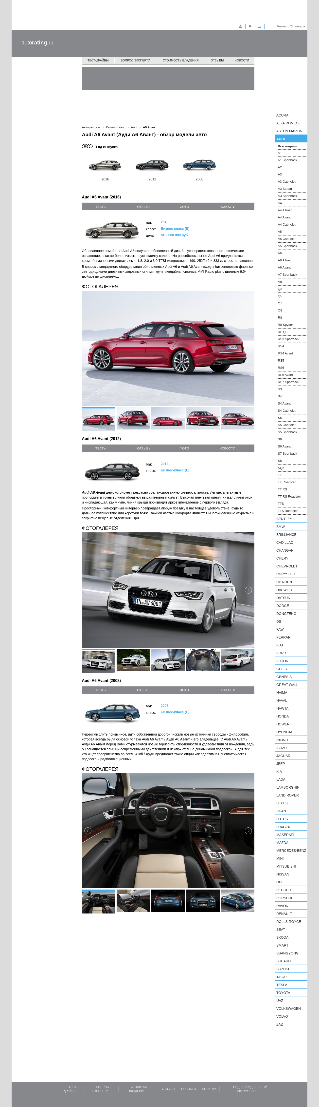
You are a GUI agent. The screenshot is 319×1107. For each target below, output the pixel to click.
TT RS (282, 489)
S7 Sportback (287, 453)
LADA (280, 779)
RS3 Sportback (288, 339)
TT (280, 475)
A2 (280, 167)
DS (278, 621)
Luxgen (283, 827)
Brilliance (286, 535)
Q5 (280, 296)
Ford (281, 653)
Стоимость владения (180, 60)
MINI (280, 858)
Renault (284, 914)
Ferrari (283, 637)
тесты (100, 207)
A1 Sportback (287, 160)
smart (282, 945)
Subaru (283, 961)
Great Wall (287, 685)
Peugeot (284, 890)
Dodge (282, 606)
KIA (279, 772)
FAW (280, 629)
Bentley (284, 519)
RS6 (281, 367)
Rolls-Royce (288, 922)
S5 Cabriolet (287, 425)
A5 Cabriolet (287, 239)
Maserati (285, 835)
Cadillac (284, 542)
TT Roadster (287, 482)
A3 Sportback (287, 196)
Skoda (282, 937)
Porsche (284, 898)
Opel (280, 882)
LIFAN (281, 811)
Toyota (283, 993)
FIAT (280, 645)
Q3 (280, 289)
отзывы (144, 207)
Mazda (282, 843)
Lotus (282, 819)
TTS (281, 503)
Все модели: (288, 146)
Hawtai (282, 708)
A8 (280, 282)
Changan (285, 550)
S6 (280, 439)
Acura (282, 115)
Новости (241, 60)
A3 (280, 174)
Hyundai (284, 732)
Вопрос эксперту (135, 60)
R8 (280, 317)
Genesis (284, 677)
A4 (280, 203)
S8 (280, 461)
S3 (280, 389)
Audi (280, 139)
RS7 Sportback (288, 382)
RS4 (281, 346)
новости (227, 207)
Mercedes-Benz (291, 851)
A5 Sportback (287, 246)
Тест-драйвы (98, 60)
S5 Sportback (287, 432)
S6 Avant (284, 446)
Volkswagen (288, 1008)
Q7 (280, 303)
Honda (282, 716)
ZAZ (279, 1024)
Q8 (280, 310)
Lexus (282, 803)
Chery (282, 558)
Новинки (209, 1089)
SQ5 (281, 468)
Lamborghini (288, 787)
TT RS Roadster (289, 496)
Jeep (280, 764)
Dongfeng (286, 614)
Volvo (282, 1016)
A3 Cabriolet (287, 181)
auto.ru (37, 42)
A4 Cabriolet (287, 224)
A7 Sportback (287, 274)
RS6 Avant (285, 375)
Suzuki (282, 969)
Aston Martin (289, 131)
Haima (281, 693)
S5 (280, 418)
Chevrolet (287, 566)
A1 (280, 153)
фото (184, 207)
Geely (282, 669)
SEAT (280, 930)
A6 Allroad (285, 260)
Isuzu (281, 748)
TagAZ (282, 977)
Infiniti (282, 740)
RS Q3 (282, 332)
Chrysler (285, 574)
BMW (280, 527)
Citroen (284, 582)
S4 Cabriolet (287, 410)
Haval (281, 700)
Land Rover (287, 795)
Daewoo (284, 590)
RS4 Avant (285, 353)
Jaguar (283, 756)
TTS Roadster (288, 511)
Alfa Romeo (287, 123)
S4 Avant (284, 403)
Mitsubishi (286, 866)
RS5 (281, 360)
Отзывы (217, 60)
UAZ (279, 1001)
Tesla (281, 985)
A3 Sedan (285, 189)
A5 (280, 231)
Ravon (282, 906)
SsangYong (287, 953)
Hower (283, 724)
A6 (280, 253)
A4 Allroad (285, 210)
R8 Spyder (285, 325)
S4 (280, 396)
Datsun (283, 598)
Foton (282, 661)
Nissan (282, 874)
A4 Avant (284, 217)
